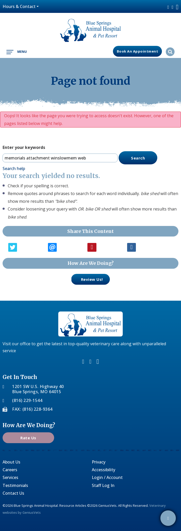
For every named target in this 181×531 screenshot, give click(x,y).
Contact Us (13, 493)
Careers (10, 470)
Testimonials (15, 485)
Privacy (98, 462)
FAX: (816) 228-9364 (32, 409)
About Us (11, 462)
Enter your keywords (24, 147)
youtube (177, 7)
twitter (173, 7)
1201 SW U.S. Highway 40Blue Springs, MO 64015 (38, 389)
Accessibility (103, 470)
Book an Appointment (137, 51)
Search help (14, 168)
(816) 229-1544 (27, 400)
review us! (87, 279)
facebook (168, 7)
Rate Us (28, 437)
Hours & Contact (19, 6)
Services (10, 477)
